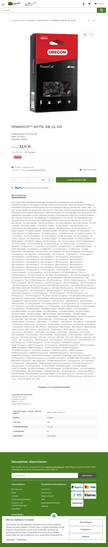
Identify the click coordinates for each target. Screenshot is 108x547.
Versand (31, 152)
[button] (83, 3)
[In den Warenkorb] (13, 28)
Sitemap (44, 506)
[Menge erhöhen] (49, 179)
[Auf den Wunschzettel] (91, 34)
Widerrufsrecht (47, 496)
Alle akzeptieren (85, 522)
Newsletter (16, 509)
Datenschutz (22, 540)
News (13, 492)
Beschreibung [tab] (18, 195)
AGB (43, 499)
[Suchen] (101, 10)
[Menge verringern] (14, 179)
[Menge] (28, 179)
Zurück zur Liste (19, 20)
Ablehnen (85, 537)
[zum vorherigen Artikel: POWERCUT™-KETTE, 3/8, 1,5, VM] (88, 20)
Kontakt (14, 496)
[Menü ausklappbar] (3, 3)
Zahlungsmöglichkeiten (21, 499)
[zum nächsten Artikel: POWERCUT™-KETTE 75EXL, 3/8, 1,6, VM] (94, 20)
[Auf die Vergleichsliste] (85, 34)
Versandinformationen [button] (37, 170)
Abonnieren (87, 475)
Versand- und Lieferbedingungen (19, 504)
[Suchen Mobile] (49, 10)
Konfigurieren (85, 529)
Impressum (10, 540)
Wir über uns (16, 489)
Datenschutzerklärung (54, 467)
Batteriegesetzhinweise (50, 503)
